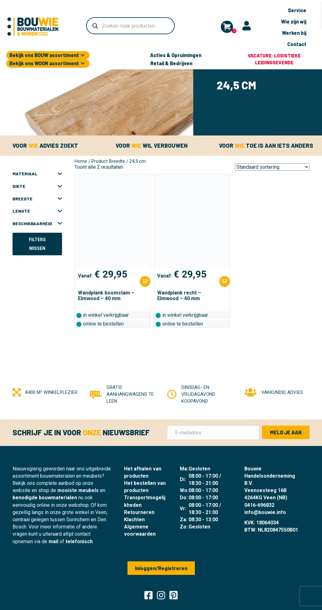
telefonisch (79, 541)
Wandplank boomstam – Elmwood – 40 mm (106, 295)
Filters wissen (37, 243)
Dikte (37, 186)
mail (53, 541)
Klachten (134, 519)
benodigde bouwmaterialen (45, 497)
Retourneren (139, 512)
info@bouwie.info (265, 512)
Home (81, 160)
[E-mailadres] (213, 432)
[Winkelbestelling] (272, 166)
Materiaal (37, 173)
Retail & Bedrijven (171, 63)
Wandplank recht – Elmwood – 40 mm (179, 295)
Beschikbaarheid (37, 223)
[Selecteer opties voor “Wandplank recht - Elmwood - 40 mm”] (224, 280)
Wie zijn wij (293, 21)
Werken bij (294, 33)
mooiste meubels (78, 490)
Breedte (37, 198)
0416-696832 (259, 504)
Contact (296, 44)
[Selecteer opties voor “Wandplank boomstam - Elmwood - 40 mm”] (145, 280)
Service (297, 10)
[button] (82, 54)
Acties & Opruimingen (175, 54)
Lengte (37, 210)
